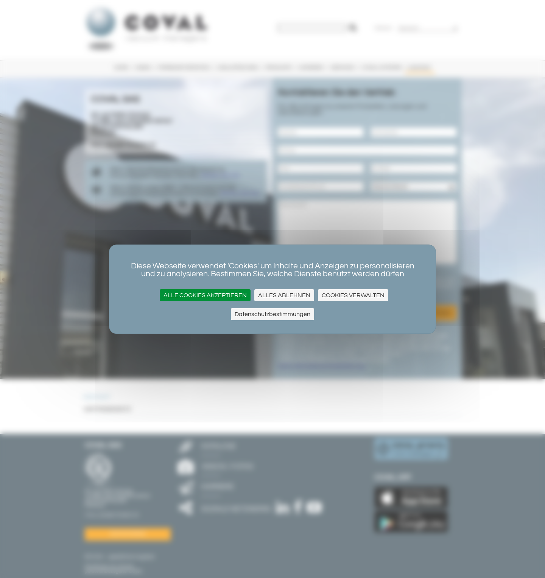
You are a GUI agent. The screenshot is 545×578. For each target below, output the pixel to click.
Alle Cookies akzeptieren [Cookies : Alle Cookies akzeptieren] (205, 295)
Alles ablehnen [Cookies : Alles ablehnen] (284, 295)
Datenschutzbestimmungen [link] (272, 314)
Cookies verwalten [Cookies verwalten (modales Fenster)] (353, 295)
